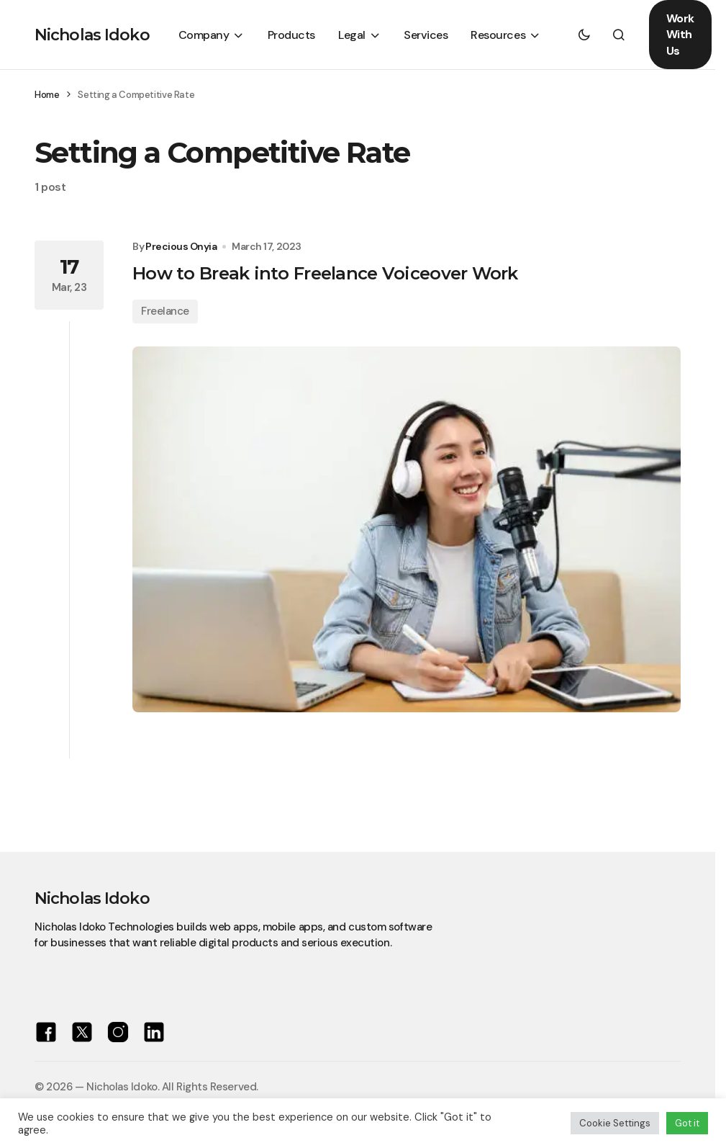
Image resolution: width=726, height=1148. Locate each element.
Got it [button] (687, 1123)
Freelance (165, 311)
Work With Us (680, 34)
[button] (584, 34)
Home (47, 95)
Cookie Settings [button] (614, 1123)
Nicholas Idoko (92, 35)
